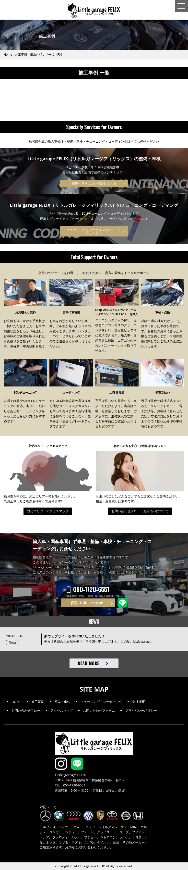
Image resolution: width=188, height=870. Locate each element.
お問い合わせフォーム (99, 710)
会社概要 (138, 701)
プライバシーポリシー (141, 710)
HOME (16, 701)
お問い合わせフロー (26, 710)
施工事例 (37, 701)
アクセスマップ (61, 710)
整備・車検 (62, 701)
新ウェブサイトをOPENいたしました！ (74, 636)
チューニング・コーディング (101, 701)
